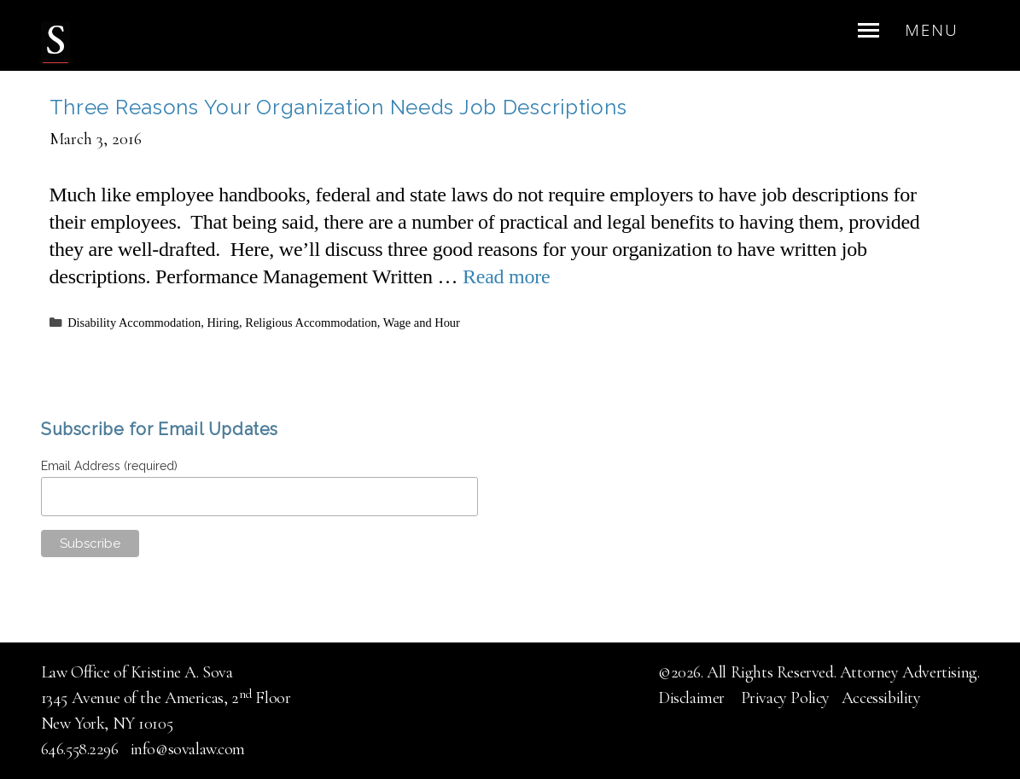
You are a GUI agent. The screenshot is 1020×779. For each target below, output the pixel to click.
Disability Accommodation (134, 322)
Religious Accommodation (310, 322)
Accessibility (881, 698)
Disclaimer (693, 698)
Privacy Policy (785, 698)
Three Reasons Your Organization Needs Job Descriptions (338, 107)
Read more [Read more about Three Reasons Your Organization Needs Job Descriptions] (506, 276)
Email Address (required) (111, 465)
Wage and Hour (421, 322)
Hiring (223, 322)
